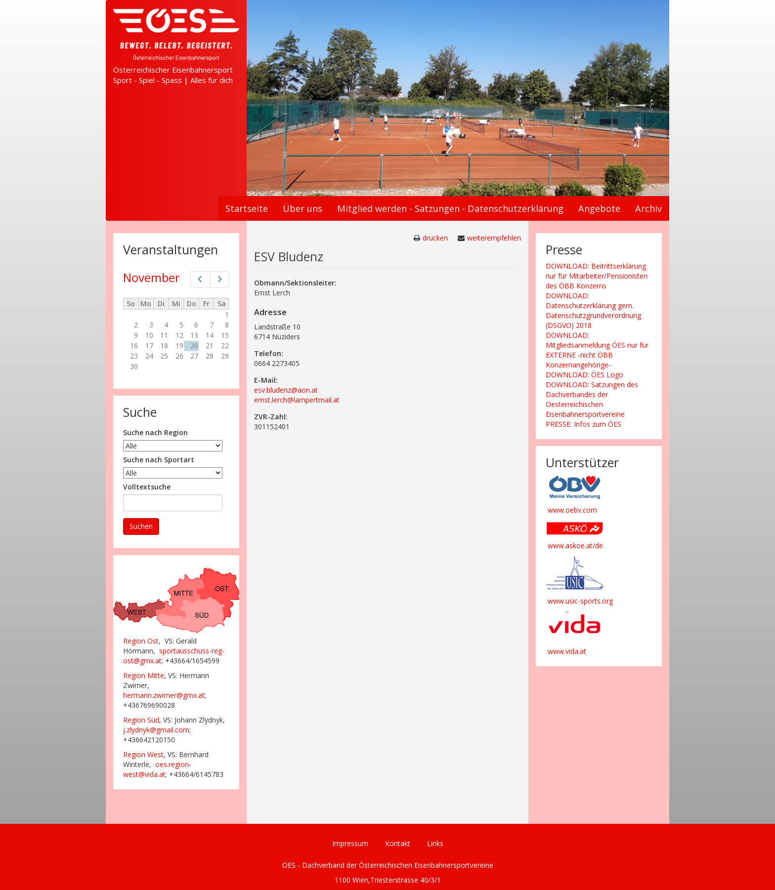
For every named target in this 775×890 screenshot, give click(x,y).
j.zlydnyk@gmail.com (156, 729)
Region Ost (141, 641)
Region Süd (141, 720)
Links (435, 843)
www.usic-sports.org (580, 601)
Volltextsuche (147, 486)
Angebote (599, 208)
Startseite (246, 208)
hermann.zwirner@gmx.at (164, 695)
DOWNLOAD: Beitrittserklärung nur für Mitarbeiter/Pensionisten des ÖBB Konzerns (596, 275)
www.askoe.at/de (575, 545)
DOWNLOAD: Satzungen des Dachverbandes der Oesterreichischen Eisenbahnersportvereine (592, 399)
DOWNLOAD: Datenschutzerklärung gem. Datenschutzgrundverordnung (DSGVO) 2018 (593, 310)
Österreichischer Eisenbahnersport (173, 70)
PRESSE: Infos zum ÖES (583, 424)
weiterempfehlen (494, 238)
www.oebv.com (572, 510)
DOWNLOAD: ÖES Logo (584, 374)
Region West (143, 754)
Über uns (302, 208)
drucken (435, 238)
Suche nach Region (155, 432)
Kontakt (397, 843)
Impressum (350, 843)
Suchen (141, 526)
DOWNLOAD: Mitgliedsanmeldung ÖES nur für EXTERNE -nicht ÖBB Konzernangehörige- (597, 349)
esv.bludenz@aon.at (286, 390)
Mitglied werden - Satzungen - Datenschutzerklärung (450, 208)
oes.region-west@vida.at (157, 769)
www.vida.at (567, 651)
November (151, 277)
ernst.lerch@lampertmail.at (297, 400)
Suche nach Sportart (158, 459)
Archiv (648, 208)
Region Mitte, (144, 675)
